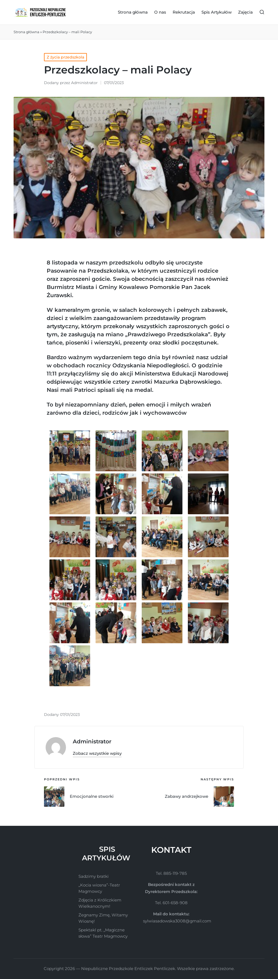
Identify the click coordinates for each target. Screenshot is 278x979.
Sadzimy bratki (93, 876)
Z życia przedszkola (65, 57)
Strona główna (26, 32)
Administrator (92, 741)
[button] (97, 753)
